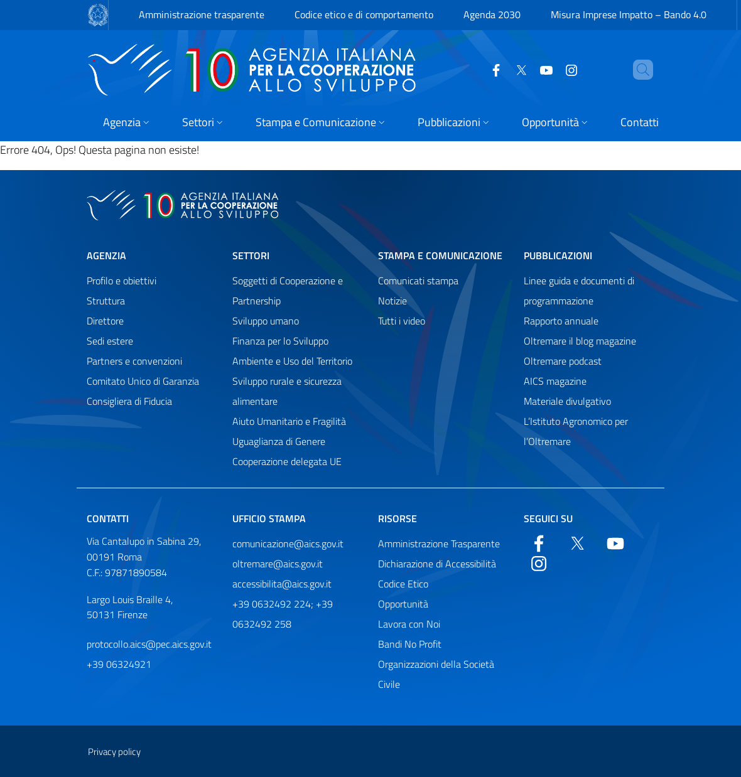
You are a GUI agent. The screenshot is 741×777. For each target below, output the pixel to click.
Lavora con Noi (409, 623)
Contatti (108, 518)
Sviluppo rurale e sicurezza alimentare (287, 391)
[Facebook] (474, 69)
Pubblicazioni (558, 255)
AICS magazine (555, 381)
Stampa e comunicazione (440, 255)
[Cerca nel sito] (638, 70)
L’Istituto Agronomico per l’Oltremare (576, 431)
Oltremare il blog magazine (580, 340)
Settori (250, 255)
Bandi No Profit (409, 643)
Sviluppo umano (265, 320)
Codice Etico (403, 583)
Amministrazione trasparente (201, 14)
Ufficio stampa (269, 518)
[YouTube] (525, 69)
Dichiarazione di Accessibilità (437, 563)
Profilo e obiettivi (121, 280)
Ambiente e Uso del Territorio (292, 360)
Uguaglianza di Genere (278, 441)
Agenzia (106, 255)
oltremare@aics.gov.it (277, 563)
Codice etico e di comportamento (364, 14)
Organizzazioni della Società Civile (436, 674)
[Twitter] (499, 69)
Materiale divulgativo (567, 401)
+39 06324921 (119, 664)
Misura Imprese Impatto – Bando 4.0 (628, 14)
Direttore (105, 320)
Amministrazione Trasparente (439, 543)
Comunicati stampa (418, 280)
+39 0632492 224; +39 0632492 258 (282, 613)
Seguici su (548, 518)
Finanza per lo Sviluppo (280, 340)
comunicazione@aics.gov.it (287, 543)
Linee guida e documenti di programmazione (579, 290)
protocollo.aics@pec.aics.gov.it (149, 643)
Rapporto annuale (561, 320)
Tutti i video (401, 320)
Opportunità (403, 603)
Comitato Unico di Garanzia (143, 381)
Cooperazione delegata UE (287, 461)
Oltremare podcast (563, 360)
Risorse (397, 518)
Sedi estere (110, 340)
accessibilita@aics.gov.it (282, 583)
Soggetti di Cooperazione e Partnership (287, 290)
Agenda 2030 (492, 14)
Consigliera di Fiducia (129, 401)
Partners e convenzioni (134, 360)
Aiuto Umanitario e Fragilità (289, 421)
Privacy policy (114, 751)
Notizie (392, 300)
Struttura (106, 300)
